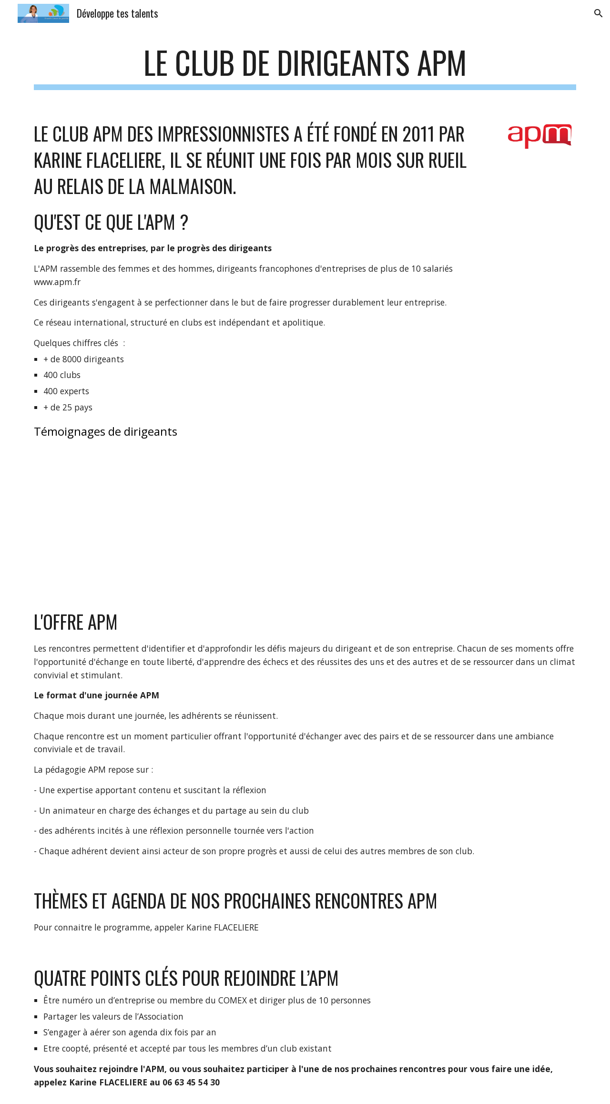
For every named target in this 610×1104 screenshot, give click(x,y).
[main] (305, 67)
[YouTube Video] (140, 523)
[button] (598, 13)
